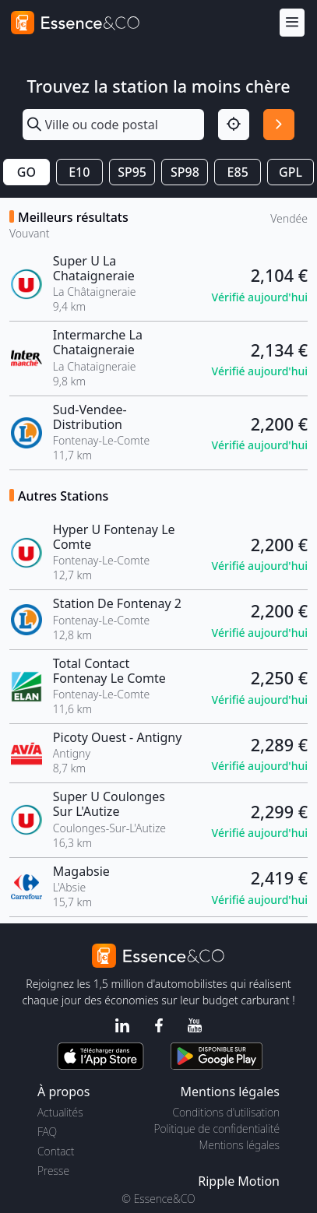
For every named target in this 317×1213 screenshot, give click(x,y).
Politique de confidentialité (217, 1128)
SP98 (185, 172)
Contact (55, 1151)
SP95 (132, 172)
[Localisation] (233, 124)
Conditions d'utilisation (226, 1112)
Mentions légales (239, 1144)
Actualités (60, 1112)
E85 (237, 172)
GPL (290, 172)
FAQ (47, 1131)
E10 (79, 172)
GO (26, 172)
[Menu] (292, 23)
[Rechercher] (278, 124)
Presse (53, 1170)
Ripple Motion (239, 1181)
